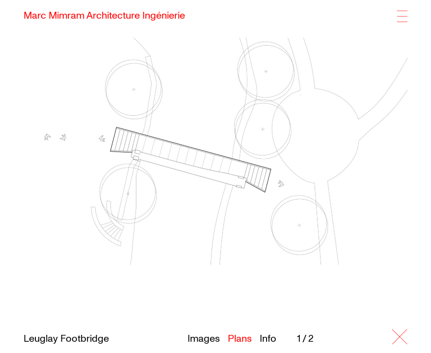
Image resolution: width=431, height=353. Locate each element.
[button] (346, 148)
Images (204, 339)
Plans (240, 339)
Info (268, 339)
